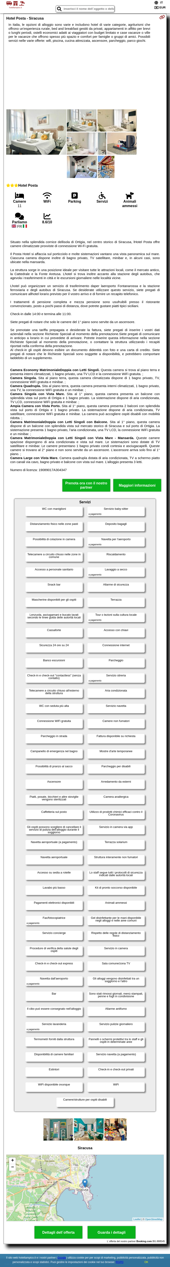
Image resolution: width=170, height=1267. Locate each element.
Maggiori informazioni (137, 485)
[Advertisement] (85, 76)
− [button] (12, 1167)
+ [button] (12, 1160)
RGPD (120, 1262)
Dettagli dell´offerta (58, 1232)
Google (61, 1257)
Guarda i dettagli (112, 1232)
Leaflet (137, 1219)
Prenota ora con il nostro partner (86, 485)
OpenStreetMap (153, 1219)
